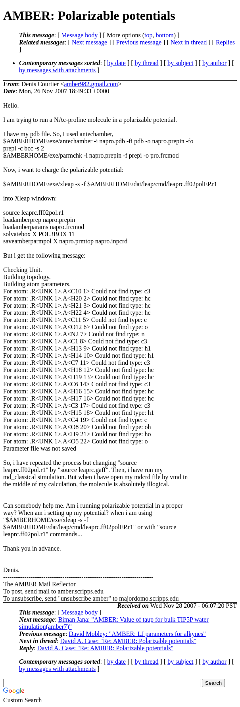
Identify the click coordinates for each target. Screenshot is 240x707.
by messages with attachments (57, 70)
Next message (89, 42)
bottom (164, 35)
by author (214, 63)
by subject (180, 63)
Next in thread (189, 42)
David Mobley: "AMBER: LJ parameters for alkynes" (137, 633)
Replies (225, 42)
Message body (79, 35)
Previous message (138, 42)
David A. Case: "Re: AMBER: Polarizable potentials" (128, 641)
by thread (147, 63)
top (148, 35)
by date (116, 63)
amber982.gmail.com (91, 84)
